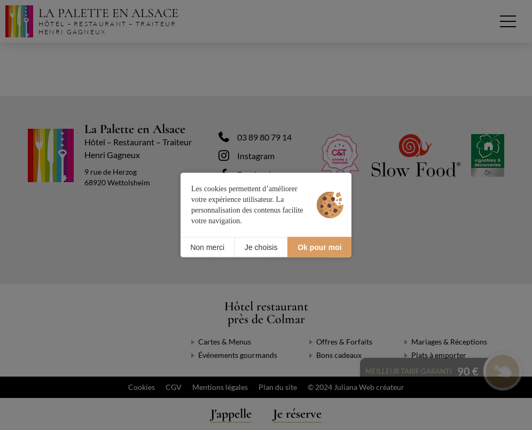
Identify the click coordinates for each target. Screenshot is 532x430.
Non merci (207, 247)
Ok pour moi (319, 247)
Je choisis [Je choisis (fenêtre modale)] (261, 247)
